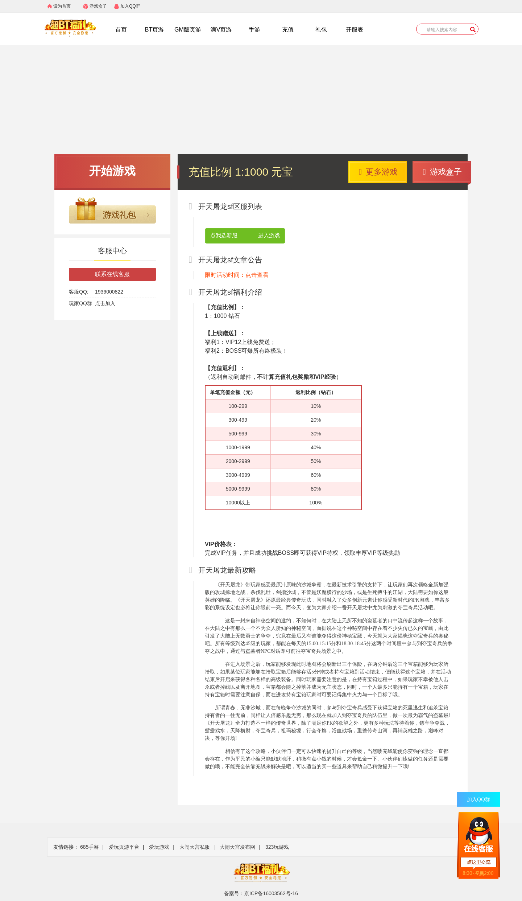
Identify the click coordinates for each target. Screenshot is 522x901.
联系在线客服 (112, 274)
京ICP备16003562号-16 (271, 893)
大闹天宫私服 (194, 847)
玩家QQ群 (80, 303)
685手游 (89, 847)
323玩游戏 (277, 847)
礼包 (321, 29)
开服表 (354, 29)
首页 (121, 29)
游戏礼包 (112, 210)
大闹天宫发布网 (237, 847)
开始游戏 (112, 170)
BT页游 (154, 29)
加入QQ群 (130, 6)
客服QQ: (78, 292)
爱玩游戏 (159, 847)
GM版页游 (187, 29)
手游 (254, 29)
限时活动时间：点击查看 (237, 275)
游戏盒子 (98, 6)
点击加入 (105, 303)
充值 (288, 29)
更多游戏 (378, 171)
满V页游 (221, 29)
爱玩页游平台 (124, 847)
